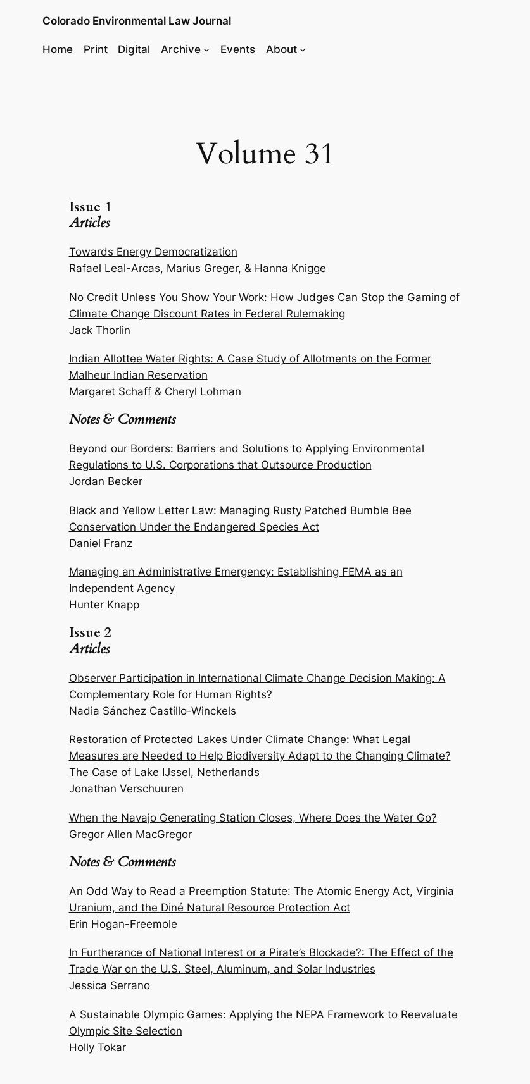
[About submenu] (303, 49)
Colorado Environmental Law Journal (136, 21)
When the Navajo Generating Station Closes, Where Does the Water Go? (253, 817)
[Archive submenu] (206, 49)
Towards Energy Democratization (153, 251)
